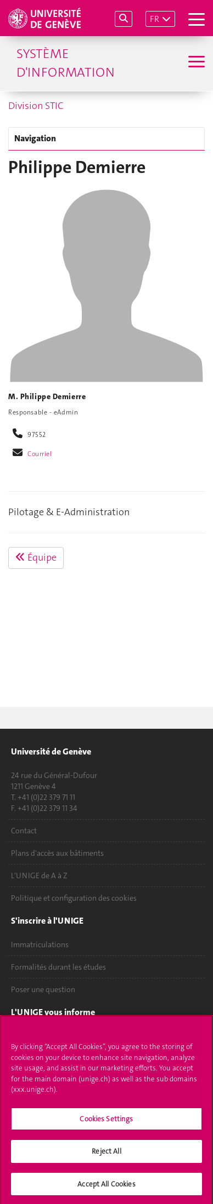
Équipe (36, 557)
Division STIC (36, 105)
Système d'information (65, 63)
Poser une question (43, 989)
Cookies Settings (106, 1122)
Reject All (106, 1155)
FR (154, 19)
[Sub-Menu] (195, 63)
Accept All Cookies (106, 1188)
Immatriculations (40, 944)
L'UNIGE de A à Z (39, 875)
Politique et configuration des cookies (74, 898)
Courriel (39, 454)
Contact (24, 831)
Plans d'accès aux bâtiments (57, 853)
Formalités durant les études (58, 967)
